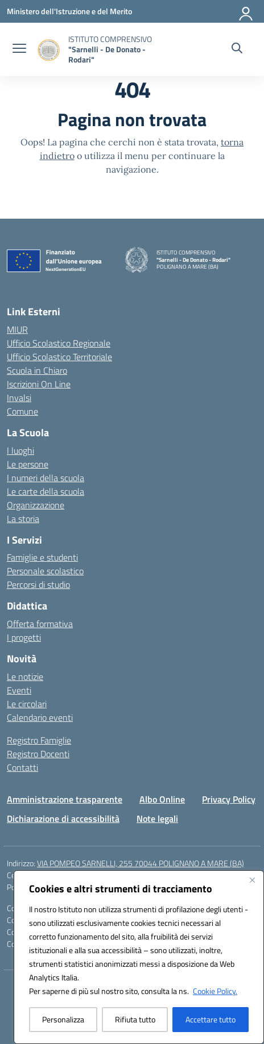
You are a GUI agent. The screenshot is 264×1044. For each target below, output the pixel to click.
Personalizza (63, 1019)
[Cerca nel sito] (237, 49)
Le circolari (27, 704)
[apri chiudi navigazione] (19, 49)
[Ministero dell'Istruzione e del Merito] (69, 11)
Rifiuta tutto (135, 1019)
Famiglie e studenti (42, 557)
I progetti (24, 637)
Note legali (157, 818)
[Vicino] (252, 880)
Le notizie (25, 676)
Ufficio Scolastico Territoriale (59, 357)
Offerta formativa (40, 623)
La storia (23, 518)
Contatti (22, 767)
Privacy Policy (228, 799)
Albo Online (162, 799)
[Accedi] (246, 11)
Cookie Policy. (215, 991)
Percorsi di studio (38, 584)
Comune (22, 411)
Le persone (27, 464)
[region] (139, 957)
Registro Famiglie (39, 740)
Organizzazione (35, 505)
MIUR (17, 329)
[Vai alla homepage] (119, 49)
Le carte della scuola (45, 491)
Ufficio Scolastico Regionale (58, 343)
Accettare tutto (210, 1019)
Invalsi (19, 397)
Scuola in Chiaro (37, 370)
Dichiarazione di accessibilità (63, 818)
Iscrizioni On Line (39, 384)
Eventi (19, 690)
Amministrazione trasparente (64, 799)
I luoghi (20, 450)
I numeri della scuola (45, 478)
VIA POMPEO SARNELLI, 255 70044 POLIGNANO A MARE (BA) (140, 863)
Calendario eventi (40, 717)
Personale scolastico (45, 571)
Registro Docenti (38, 754)
